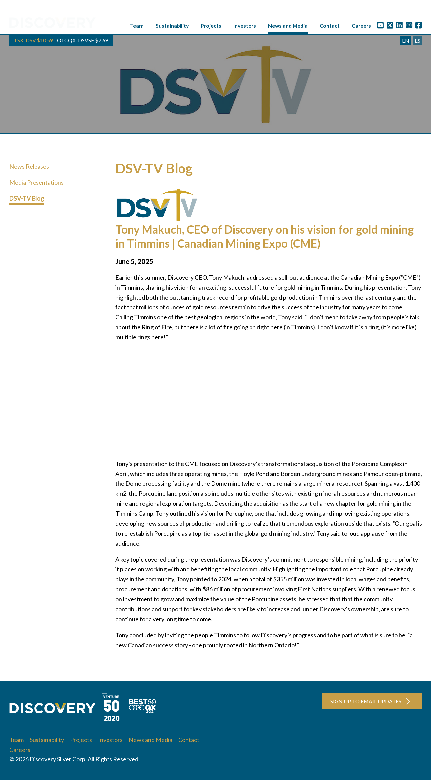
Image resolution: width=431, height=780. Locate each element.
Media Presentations (36, 184)
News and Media (288, 27)
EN (405, 42)
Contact (330, 27)
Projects (211, 27)
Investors (244, 27)
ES (417, 42)
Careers (361, 27)
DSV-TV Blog (26, 200)
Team (137, 27)
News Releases (29, 168)
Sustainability (172, 27)
